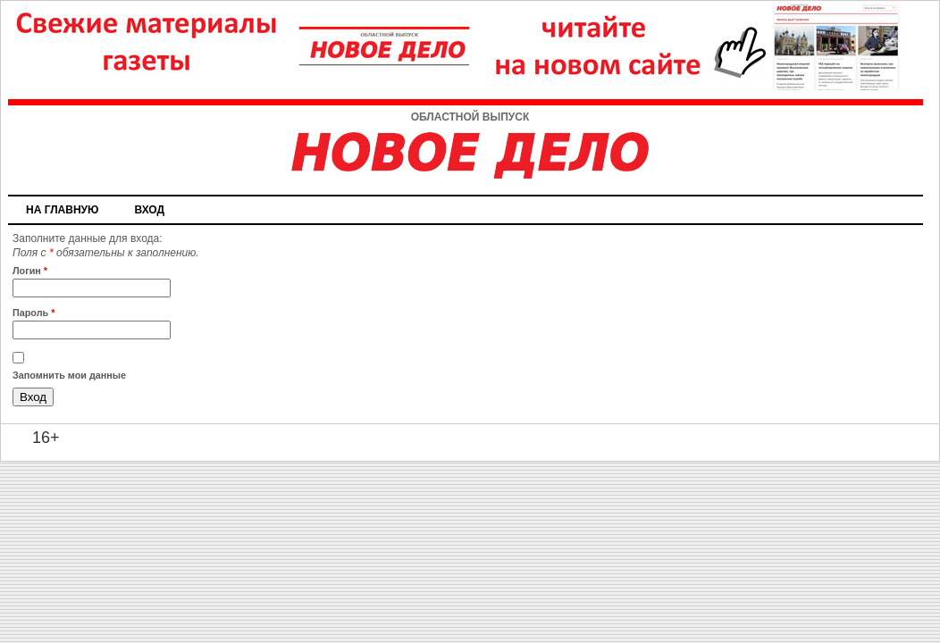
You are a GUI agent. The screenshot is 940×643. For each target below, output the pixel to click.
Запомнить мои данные (69, 375)
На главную (62, 210)
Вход (149, 210)
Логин (30, 270)
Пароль (34, 312)
